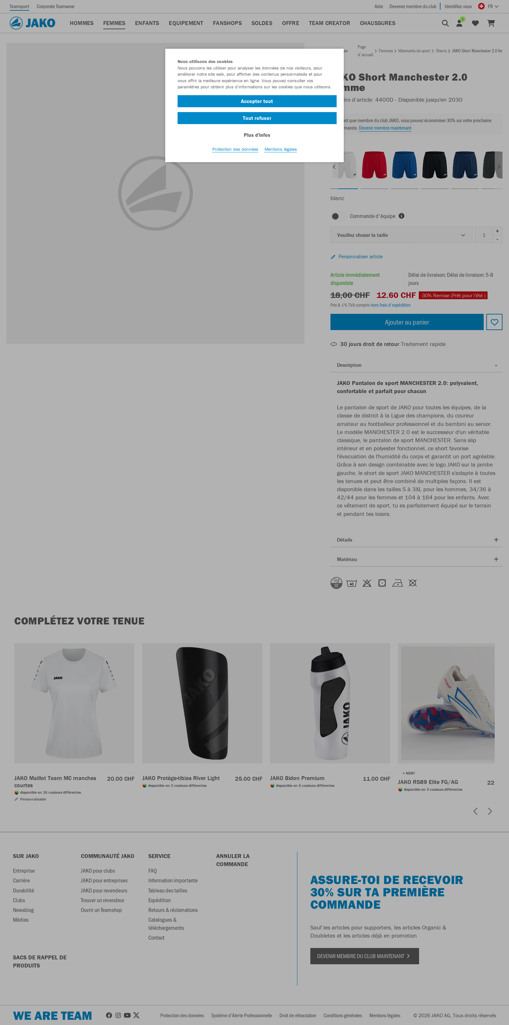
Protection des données (235, 150)
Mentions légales (281, 150)
